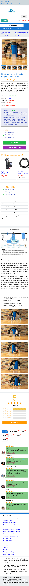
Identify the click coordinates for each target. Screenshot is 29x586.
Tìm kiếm (24, 16)
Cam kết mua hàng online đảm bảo (11, 531)
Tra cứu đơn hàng (11, 4)
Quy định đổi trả (7, 538)
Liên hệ (18, 4)
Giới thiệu (3, 4)
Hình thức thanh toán (8, 554)
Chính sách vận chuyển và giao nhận (12, 529)
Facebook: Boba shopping (9, 522)
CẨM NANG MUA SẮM (7, 28)
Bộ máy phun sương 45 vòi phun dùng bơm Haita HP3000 (21, 34)
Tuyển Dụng (6, 547)
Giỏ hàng (4, 20)
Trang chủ (2, 34)
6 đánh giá (12, 80)
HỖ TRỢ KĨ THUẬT (20, 28)
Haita (9, 98)
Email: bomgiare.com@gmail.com (11, 524)
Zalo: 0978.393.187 (8, 520)
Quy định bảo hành (7, 540)
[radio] (8, 403)
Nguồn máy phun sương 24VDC (7, 172)
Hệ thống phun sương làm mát (8, 34)
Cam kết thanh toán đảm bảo (10, 533)
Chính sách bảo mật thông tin (10, 536)
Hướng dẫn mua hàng (8, 551)
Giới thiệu (5, 545)
